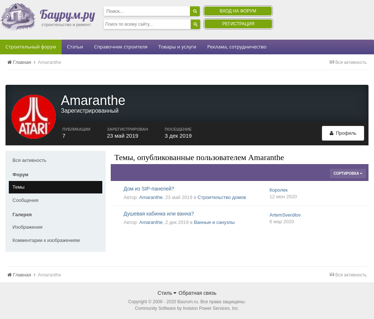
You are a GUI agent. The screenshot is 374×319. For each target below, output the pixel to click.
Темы (18, 187)
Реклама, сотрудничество (236, 46)
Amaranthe (151, 197)
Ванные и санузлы (214, 222)
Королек (278, 190)
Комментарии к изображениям (46, 240)
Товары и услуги (177, 46)
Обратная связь (197, 293)
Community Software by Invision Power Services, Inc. (187, 308)
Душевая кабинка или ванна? (159, 214)
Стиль (167, 293)
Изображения (27, 227)
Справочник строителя (120, 46)
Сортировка (348, 173)
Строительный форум (31, 46)
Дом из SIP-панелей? (149, 189)
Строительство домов (222, 197)
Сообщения (25, 200)
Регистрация (238, 23)
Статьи (75, 46)
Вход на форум (238, 11)
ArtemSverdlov (285, 215)
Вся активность (29, 160)
